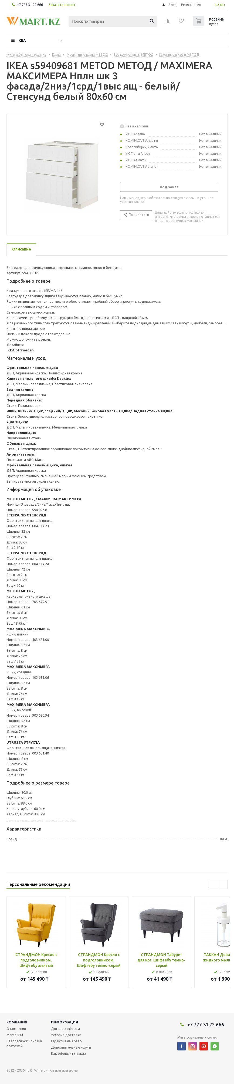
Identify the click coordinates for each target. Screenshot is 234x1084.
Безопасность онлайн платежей (24, 1043)
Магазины (14, 1035)
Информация (64, 1022)
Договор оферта (65, 1028)
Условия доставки (66, 1035)
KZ (217, 5)
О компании (16, 1028)
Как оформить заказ (68, 1053)
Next (222, 884)
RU (222, 5)
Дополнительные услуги (71, 1047)
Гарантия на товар (66, 1041)
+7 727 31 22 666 (30, 4)
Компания (16, 1022)
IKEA (22, 40)
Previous (213, 884)
